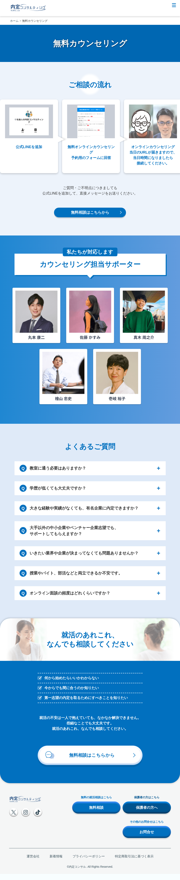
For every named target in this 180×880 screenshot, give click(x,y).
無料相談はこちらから (90, 213)
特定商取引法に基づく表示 (134, 857)
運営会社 (33, 857)
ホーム (14, 20)
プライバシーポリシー (89, 857)
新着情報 (56, 857)
